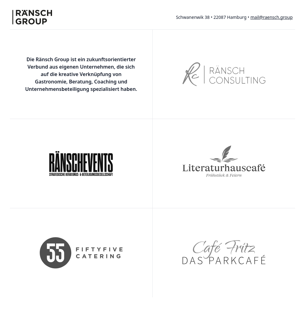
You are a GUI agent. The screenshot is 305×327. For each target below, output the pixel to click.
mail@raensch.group (272, 17)
